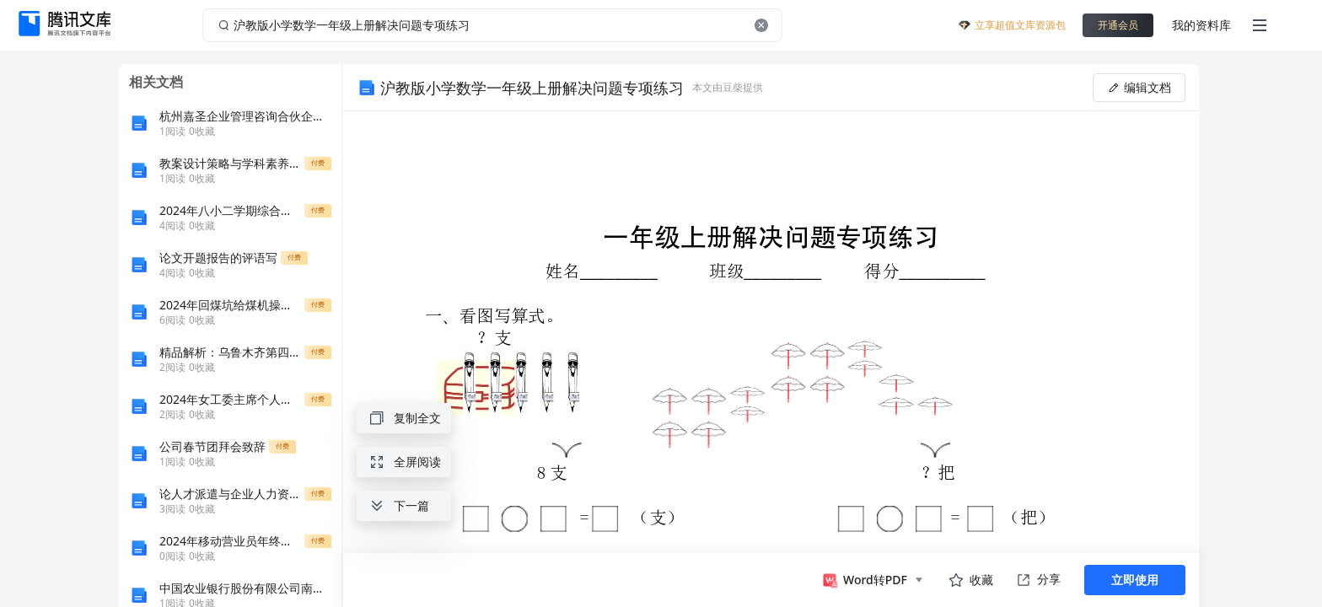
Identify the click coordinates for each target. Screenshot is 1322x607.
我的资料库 (1201, 25)
